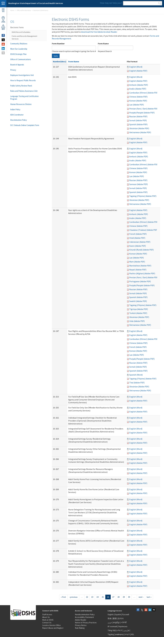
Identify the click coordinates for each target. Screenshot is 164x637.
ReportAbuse (3, 27)
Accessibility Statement (84, 617)
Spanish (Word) (136, 374)
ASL (132, 634)
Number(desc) (59, 61)
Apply (56, 56)
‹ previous (73, 597)
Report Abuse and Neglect (52, 628)
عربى (110, 622)
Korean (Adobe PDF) (138, 100)
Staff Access (47, 614)
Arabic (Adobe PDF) (137, 88)
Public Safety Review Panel (21, 85)
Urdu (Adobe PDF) (137, 321)
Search (160, 3)
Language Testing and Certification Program (24, 97)
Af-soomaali (112, 626)
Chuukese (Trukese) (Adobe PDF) (143, 230)
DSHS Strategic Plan (18, 54)
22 (87, 597)
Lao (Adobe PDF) (136, 104)
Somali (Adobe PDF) (138, 120)
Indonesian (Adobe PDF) (139, 242)
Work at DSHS (47, 620)
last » (149, 597)
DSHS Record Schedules (21, 32)
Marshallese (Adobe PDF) (140, 265)
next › (141, 597)
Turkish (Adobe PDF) (138, 313)
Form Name (103, 43)
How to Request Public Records (23, 80)
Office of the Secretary (24, 10)
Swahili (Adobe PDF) (138, 301)
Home (12, 10)
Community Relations (18, 43)
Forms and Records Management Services (24, 37)
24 (97, 597)
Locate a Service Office (51, 625)
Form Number (58, 43)
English (111, 614)
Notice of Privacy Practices (86, 622)
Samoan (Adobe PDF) (138, 184)
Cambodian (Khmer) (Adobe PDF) (143, 92)
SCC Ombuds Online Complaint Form (24, 125)
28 (118, 597)
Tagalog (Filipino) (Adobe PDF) (142, 196)
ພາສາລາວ (119, 634)
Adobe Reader (80, 620)
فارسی (126, 630)
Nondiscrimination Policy (85, 614)
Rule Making (80, 628)
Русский (125, 614)
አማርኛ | (119, 630)
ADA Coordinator (17, 114)
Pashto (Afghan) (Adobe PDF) (142, 273)
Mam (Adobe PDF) (137, 261)
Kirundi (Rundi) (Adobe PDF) (141, 249)
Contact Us (46, 622)
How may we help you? (111, 3)
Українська (122, 626)
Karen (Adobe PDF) (137, 246)
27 (113, 597)
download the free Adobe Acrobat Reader (99, 32)
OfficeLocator (3, 19)
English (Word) (135, 66)
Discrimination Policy (18, 120)
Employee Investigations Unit (22, 75)
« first (63, 597)
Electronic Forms (17, 27)
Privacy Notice (80, 625)
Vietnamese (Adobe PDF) (140, 132)
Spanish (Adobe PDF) (138, 124)
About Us (46, 617)
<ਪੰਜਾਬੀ (124, 622)
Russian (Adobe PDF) (138, 116)
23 (92, 597)
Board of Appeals (17, 64)
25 (103, 597)
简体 (109, 618)
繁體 (115, 618)
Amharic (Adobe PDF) (138, 85)
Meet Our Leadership (18, 49)
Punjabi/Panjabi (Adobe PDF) (142, 112)
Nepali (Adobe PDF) (137, 269)
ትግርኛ (127, 634)
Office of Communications (20, 59)
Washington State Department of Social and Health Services (35, 3)
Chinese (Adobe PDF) (138, 96)
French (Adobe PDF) (138, 234)
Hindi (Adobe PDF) (137, 238)
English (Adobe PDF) (138, 70)
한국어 (121, 618)
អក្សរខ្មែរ (116, 622)
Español (118, 614)
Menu (3, 10)
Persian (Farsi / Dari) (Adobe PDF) (143, 108)
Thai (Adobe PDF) (137, 382)
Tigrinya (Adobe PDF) (138, 309)
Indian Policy (15, 109)
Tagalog (111, 634)
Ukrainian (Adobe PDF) (139, 128)
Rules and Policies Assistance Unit (24, 91)
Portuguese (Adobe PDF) (140, 281)
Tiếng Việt (112, 630)
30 (129, 597)
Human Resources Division (21, 104)
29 (124, 597)
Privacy (13, 70)
